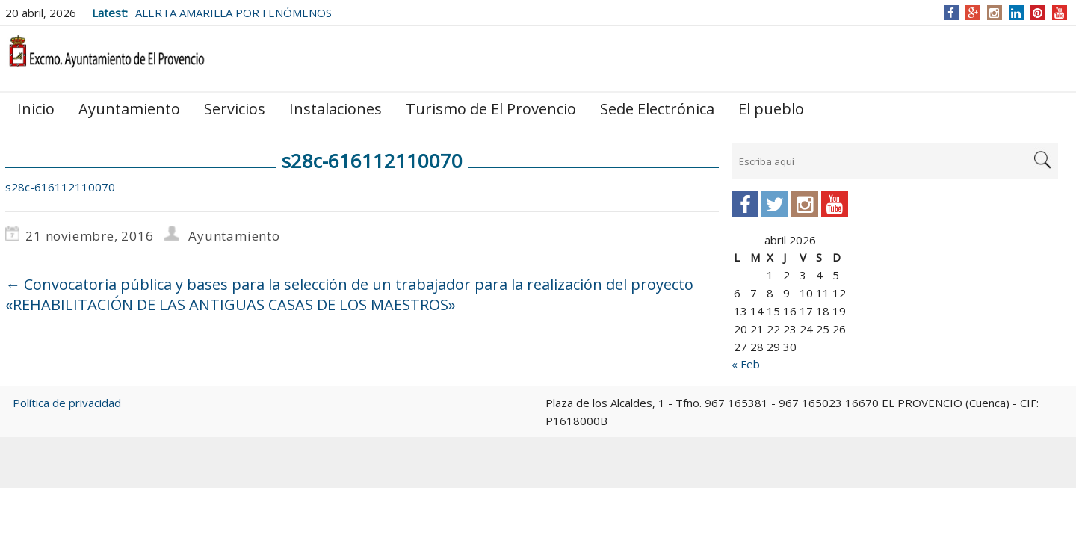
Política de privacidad (67, 402)
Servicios (234, 109)
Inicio (36, 109)
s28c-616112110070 (60, 186)
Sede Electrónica (657, 109)
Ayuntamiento (129, 109)
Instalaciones (335, 109)
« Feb (746, 363)
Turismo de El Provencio (491, 109)
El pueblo (771, 109)
